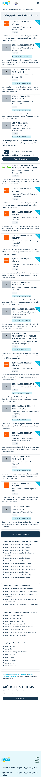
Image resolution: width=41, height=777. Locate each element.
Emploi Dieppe (10, 655)
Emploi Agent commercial (14, 616)
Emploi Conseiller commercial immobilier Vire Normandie (20, 595)
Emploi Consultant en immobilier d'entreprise (20, 632)
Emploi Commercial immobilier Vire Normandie (21, 591)
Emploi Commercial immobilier (15, 624)
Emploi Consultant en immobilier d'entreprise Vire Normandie (20, 600)
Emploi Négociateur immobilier (15, 635)
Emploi (11, 674)
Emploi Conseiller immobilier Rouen (17, 572)
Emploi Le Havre (10, 660)
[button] (38, 3)
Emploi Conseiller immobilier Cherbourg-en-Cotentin (20, 554)
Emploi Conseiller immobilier (15, 630)
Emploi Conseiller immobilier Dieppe (17, 558)
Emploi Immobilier (21, 674)
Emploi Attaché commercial (14, 621)
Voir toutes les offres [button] (20, 534)
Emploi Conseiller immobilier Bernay (17, 547)
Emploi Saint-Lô (10, 666)
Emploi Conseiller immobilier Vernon (17, 578)
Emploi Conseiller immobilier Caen (17, 550)
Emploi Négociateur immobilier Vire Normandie (21, 605)
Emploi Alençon (10, 646)
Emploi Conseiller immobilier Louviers (18, 566)
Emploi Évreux (9, 657)
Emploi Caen (9, 649)
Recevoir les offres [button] (20, 159)
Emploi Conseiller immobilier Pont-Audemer (20, 569)
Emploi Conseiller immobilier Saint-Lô (18, 575)
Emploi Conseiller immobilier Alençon (18, 545)
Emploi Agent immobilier (13, 618)
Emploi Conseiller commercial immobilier (19, 627)
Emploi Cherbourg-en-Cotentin (16, 652)
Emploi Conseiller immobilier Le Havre (18, 564)
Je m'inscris (20, 698)
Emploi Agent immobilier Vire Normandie (19, 589)
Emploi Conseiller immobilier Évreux (17, 561)
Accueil (5, 674)
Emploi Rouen (9, 663)
